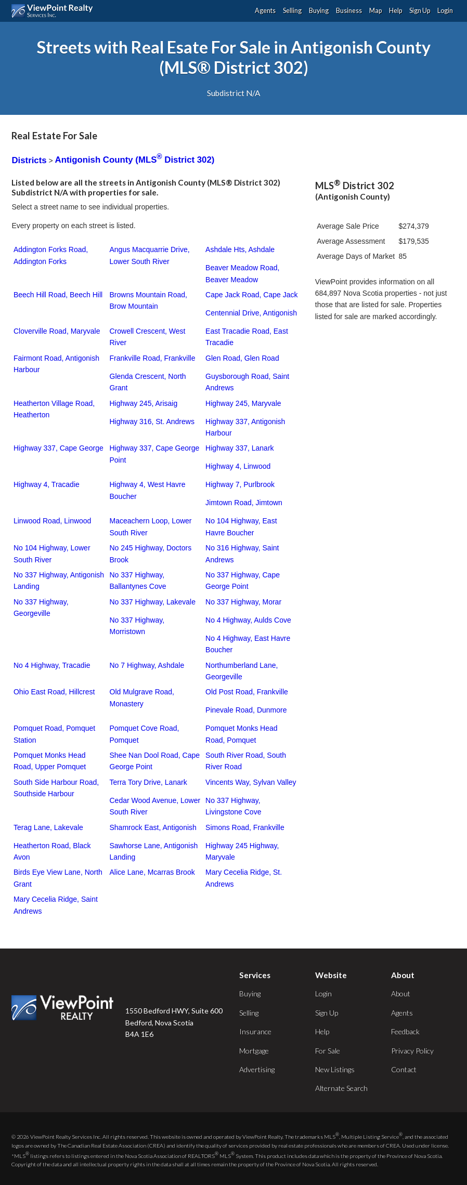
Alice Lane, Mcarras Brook (152, 872)
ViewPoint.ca (54, 11)
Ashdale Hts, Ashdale (240, 249)
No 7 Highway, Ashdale (147, 665)
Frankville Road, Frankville (153, 358)
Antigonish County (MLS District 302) (135, 160)
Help (395, 11)
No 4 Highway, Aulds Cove (248, 620)
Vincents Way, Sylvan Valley (250, 782)
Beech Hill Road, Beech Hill (58, 295)
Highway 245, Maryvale (243, 403)
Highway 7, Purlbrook (240, 484)
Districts (28, 160)
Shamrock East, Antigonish (153, 827)
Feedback (405, 1031)
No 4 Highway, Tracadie (52, 665)
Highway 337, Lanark (239, 448)
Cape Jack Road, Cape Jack (251, 295)
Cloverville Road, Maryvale (57, 331)
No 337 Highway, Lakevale (153, 602)
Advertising (257, 1069)
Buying (319, 11)
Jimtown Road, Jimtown (243, 502)
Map (375, 11)
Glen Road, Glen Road (242, 358)
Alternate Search (341, 1088)
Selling (292, 11)
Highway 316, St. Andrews (152, 421)
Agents (265, 11)
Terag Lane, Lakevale (48, 827)
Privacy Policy (412, 1050)
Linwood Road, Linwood (52, 521)
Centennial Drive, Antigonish (251, 313)
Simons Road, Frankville (244, 827)
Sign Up (419, 11)
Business (349, 11)
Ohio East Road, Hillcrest (54, 692)
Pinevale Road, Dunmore (246, 710)
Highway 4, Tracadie (47, 484)
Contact (404, 1069)
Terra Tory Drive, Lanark (148, 782)
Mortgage (254, 1050)
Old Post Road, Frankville (246, 692)
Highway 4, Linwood (237, 466)
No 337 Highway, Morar (243, 602)
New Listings (335, 1069)
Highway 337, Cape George (58, 448)
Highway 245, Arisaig (144, 403)
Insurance (255, 1031)
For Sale (327, 1050)
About (400, 993)
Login (445, 11)
